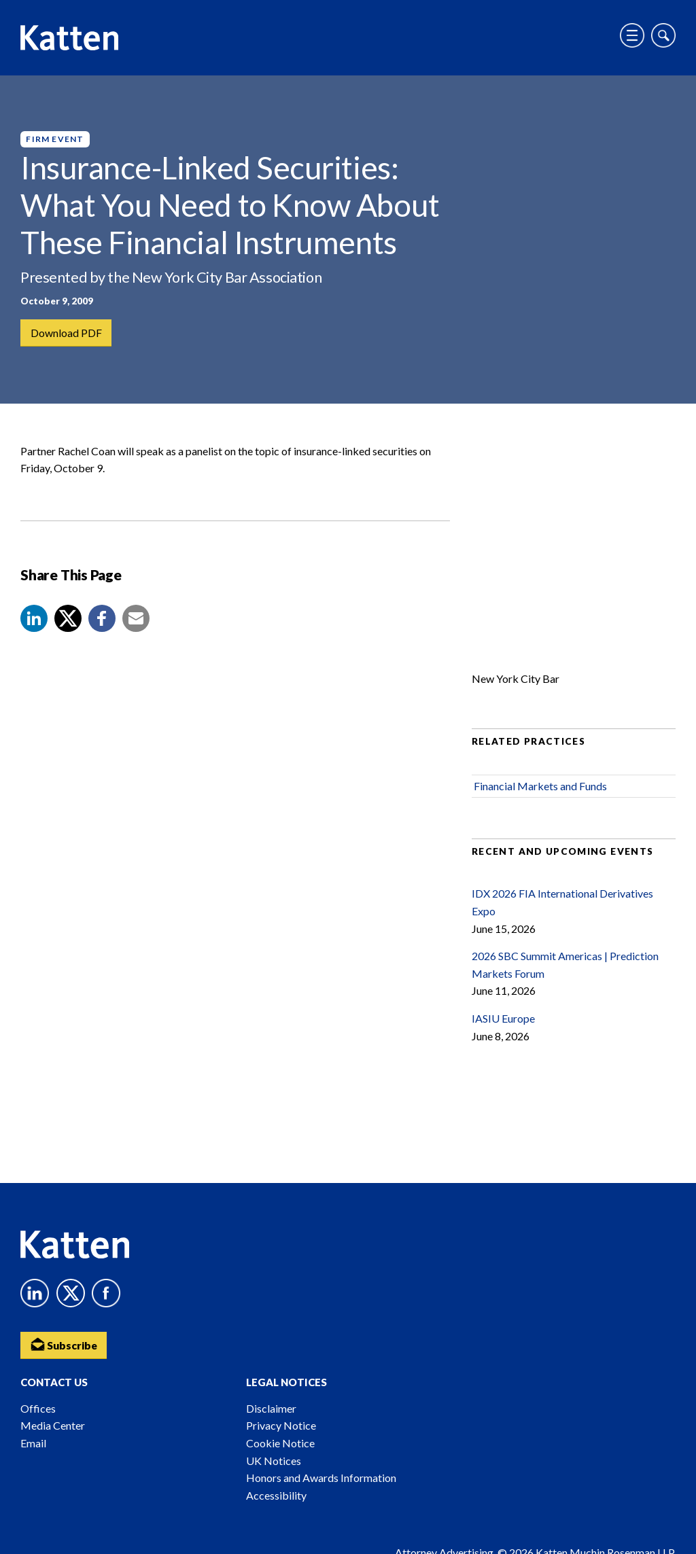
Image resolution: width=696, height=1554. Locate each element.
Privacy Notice (281, 1425)
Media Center (52, 1425)
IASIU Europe (503, 1020)
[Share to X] (68, 621)
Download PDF (66, 332)
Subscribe (65, 1344)
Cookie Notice (280, 1442)
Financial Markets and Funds (540, 788)
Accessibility (276, 1495)
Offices (38, 1408)
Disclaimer (271, 1408)
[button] (34, 621)
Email (33, 1442)
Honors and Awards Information (321, 1477)
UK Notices (273, 1460)
